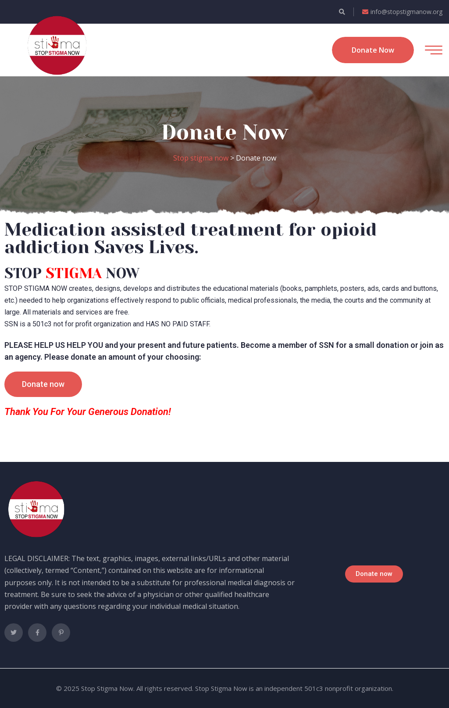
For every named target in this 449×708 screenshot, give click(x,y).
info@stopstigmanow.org (402, 11)
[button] (43, 384)
